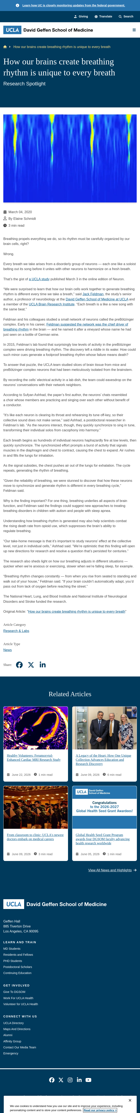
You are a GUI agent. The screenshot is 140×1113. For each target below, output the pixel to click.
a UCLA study (39, 279)
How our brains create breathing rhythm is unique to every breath (76, 611)
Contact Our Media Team (19, 1047)
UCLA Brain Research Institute (51, 304)
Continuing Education (17, 973)
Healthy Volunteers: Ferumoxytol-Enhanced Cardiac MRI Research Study (34, 758)
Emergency (10, 1053)
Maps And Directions (16, 1029)
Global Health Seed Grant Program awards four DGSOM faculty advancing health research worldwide (103, 839)
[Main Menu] (134, 29)
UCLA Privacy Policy (63, 1096)
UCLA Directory (13, 1023)
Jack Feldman (93, 294)
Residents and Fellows (18, 954)
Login (129, 1096)
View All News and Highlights (112, 870)
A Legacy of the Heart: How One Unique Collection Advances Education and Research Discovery (103, 760)
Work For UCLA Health (18, 998)
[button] (103, 16)
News (7, 650)
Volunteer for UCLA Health (20, 1004)
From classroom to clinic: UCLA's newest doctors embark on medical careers (35, 837)
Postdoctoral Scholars (17, 967)
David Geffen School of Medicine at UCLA (97, 299)
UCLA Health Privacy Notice (101, 1096)
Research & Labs (16, 631)
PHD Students (12, 961)
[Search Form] (126, 16)
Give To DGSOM (14, 992)
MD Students (11, 948)
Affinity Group (12, 1041)
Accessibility (36, 1096)
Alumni (7, 1035)
